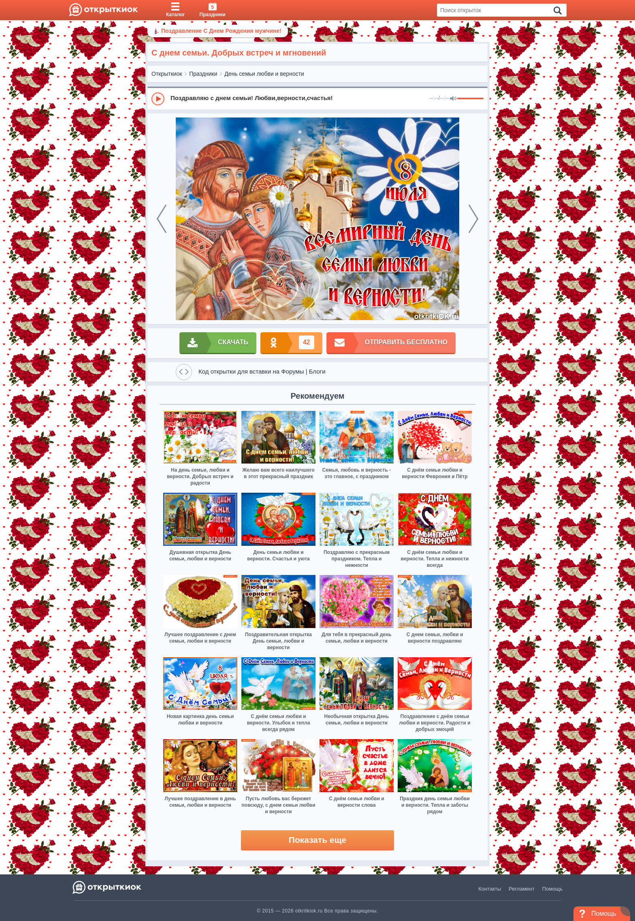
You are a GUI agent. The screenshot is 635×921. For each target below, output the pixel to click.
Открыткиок (166, 74)
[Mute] (453, 99)
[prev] (161, 219)
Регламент (522, 889)
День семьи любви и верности (264, 74)
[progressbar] (470, 99)
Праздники (203, 74)
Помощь (552, 889)
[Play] (157, 98)
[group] (317, 98)
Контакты (489, 889)
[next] (473, 219)
